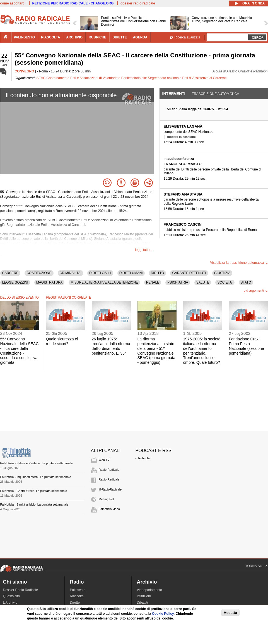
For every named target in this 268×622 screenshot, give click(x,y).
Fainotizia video (109, 509)
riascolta (50, 37)
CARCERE (10, 273)
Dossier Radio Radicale (20, 590)
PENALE (152, 282)
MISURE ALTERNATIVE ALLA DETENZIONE (104, 282)
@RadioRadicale (110, 489)
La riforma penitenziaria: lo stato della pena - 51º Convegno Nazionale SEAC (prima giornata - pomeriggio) (156, 351)
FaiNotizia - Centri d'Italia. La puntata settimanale (33, 490)
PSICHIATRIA (177, 282)
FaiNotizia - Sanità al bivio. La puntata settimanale (34, 504)
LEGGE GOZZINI (15, 282)
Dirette (75, 602)
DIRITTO (157, 273)
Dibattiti (142, 602)
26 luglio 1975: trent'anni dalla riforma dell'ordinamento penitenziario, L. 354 (111, 346)
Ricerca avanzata (188, 37)
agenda (140, 37)
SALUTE (202, 282)
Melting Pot (106, 499)
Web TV (104, 460)
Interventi (173, 93)
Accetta (230, 613)
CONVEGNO (24, 71)
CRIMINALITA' (70, 273)
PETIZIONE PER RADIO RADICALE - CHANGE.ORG (73, 3)
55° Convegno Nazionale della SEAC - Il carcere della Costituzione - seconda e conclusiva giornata (19, 351)
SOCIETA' (224, 282)
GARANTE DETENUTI (189, 273)
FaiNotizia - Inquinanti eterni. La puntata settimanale (35, 477)
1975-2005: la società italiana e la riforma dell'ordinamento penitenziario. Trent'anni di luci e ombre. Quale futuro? (202, 351)
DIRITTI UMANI (131, 273)
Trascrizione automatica (215, 94)
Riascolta (77, 596)
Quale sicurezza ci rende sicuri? (62, 341)
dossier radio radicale (137, 3)
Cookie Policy (163, 614)
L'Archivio (10, 602)
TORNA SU (253, 566)
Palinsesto (77, 590)
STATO (246, 282)
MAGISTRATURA (49, 282)
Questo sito (11, 596)
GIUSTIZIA (222, 273)
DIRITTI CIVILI (100, 273)
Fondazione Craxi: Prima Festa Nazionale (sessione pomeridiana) (246, 346)
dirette (119, 37)
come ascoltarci (13, 3)
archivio (74, 37)
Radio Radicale (109, 469)
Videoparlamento (149, 590)
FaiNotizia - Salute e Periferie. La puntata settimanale (36, 463)
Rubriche (144, 458)
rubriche (97, 37)
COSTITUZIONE (38, 273)
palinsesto (24, 37)
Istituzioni (144, 596)
